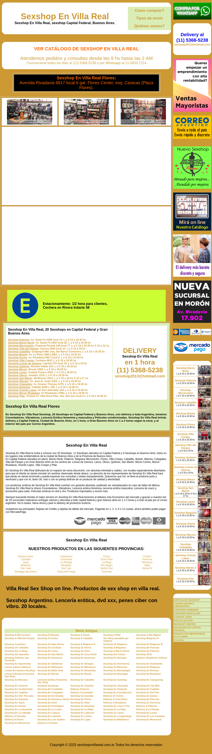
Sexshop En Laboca (49, 712)
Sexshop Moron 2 (185, 567)
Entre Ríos (107, 559)
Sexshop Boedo (17, 354)
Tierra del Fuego (66, 571)
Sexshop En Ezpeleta (16, 699)
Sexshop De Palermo (147, 651)
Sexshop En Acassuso (50, 657)
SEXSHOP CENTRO (185, 624)
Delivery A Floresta (15, 716)
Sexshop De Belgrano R (149, 644)
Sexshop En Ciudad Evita (19, 689)
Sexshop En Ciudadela (50, 689)
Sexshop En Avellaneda (149, 663)
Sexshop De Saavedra (17, 654)
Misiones (26, 565)
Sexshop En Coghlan (147, 689)
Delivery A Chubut (48, 723)
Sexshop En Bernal (48, 674)
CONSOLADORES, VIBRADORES (184, 604)
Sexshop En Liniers (81, 716)
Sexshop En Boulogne (115, 674)
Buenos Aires (25, 556)
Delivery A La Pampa (147, 709)
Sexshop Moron (17, 369)
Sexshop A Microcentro (17, 635)
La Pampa (66, 562)
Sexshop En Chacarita (115, 685)
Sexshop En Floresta (147, 699)
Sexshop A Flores (80, 635)
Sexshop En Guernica (148, 702)
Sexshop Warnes (18, 381)
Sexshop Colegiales (20, 384)
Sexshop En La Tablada (18, 712)
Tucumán (106, 571)
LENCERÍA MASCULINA (187, 613)
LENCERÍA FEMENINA (186, 609)
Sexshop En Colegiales (50, 692)
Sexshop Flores (17, 357)
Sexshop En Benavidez (83, 670)
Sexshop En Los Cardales (150, 716)
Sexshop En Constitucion (117, 692)
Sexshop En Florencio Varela (54, 699)
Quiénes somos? (149, 26)
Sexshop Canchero (15, 644)
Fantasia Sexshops (48, 685)
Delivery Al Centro (113, 696)
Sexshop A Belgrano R (82, 644)
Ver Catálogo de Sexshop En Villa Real (86, 48)
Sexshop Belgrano (19, 387)
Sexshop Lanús (17, 372)
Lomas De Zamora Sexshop (20, 670)
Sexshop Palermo (18, 339)
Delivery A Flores (14, 719)
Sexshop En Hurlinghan (51, 706)
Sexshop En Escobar (81, 696)
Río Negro (106, 565)
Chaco (106, 556)
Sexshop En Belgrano (148, 667)
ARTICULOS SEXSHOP (186, 600)
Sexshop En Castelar (81, 685)
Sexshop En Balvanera (50, 667)
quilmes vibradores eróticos (151, 657)
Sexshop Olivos (17, 375)
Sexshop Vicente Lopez (22, 390)
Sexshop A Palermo (48, 635)
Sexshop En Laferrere (82, 712)
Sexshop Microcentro (21, 345)
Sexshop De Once (80, 651)
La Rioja (106, 562)
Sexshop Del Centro (114, 654)
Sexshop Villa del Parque (23, 348)
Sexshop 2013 (144, 654)
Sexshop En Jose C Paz (116, 706)
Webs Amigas (86, 631)
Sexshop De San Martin (50, 654)
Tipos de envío (149, 18)
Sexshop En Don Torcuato (19, 696)
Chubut (147, 556)
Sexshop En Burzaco (16, 679)
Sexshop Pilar (16, 396)
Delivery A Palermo (146, 706)
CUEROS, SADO (183, 617)
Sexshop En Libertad (49, 716)
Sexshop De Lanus (48, 651)
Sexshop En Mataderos (116, 719)
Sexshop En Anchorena (116, 663)
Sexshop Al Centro (48, 638)
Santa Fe (147, 568)
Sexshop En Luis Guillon (51, 719)
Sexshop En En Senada (50, 696)
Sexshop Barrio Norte (21, 342)
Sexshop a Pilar (112, 635)
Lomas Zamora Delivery (18, 667)
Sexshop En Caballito (82, 679)
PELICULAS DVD (183, 620)
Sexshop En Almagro (82, 663)
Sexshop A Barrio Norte (116, 651)
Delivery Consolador (81, 692)
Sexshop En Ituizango (82, 706)
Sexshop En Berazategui (116, 670)
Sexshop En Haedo (15, 706)
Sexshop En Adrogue (115, 657)
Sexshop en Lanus (113, 712)
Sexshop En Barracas (115, 667)
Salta (147, 565)
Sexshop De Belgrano (115, 644)
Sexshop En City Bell (147, 685)
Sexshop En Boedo (81, 674)
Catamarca (66, 556)
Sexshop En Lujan (80, 719)
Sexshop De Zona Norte (83, 654)
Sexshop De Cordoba (49, 647)
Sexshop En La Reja (114, 709)
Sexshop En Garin (15, 702)
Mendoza (147, 562)
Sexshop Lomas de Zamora (24, 363)
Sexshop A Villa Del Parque (20, 638)
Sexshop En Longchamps (117, 716)
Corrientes (66, 559)
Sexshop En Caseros (16, 685)
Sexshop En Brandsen (148, 674)
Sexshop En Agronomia (18, 663)
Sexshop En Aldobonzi (50, 663)
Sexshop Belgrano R (147, 638)
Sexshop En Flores (80, 699)
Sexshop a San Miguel (148, 635)
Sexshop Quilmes (18, 366)
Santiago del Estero (26, 571)
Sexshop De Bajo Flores (51, 644)
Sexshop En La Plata (81, 709)
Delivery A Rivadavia (114, 702)
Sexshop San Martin (20, 378)
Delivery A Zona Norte (115, 699)
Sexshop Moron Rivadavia (24, 393)
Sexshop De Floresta (147, 647)
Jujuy (26, 562)
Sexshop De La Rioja (16, 651)
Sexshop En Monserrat (148, 719)
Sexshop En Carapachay (149, 679)
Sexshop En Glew (80, 702)
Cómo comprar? (149, 10)
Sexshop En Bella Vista (50, 670)
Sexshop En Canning (115, 679)
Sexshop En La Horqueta (18, 709)
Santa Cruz (106, 568)
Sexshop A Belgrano (114, 647)
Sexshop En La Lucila (50, 709)
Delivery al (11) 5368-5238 (192, 37)
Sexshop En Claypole (115, 689)
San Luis (66, 568)
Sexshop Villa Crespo (21, 360)
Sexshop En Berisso (147, 670)
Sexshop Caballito (19, 351)
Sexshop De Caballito (16, 647)
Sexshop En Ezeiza (146, 696)
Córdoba (26, 559)
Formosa (147, 559)
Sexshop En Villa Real (65, 16)
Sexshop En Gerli (47, 702)
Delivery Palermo (79, 689)
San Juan (25, 568)
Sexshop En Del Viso (147, 692)
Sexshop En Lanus (146, 712)
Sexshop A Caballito (81, 638)
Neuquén (66, 565)
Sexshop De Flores (80, 647)
